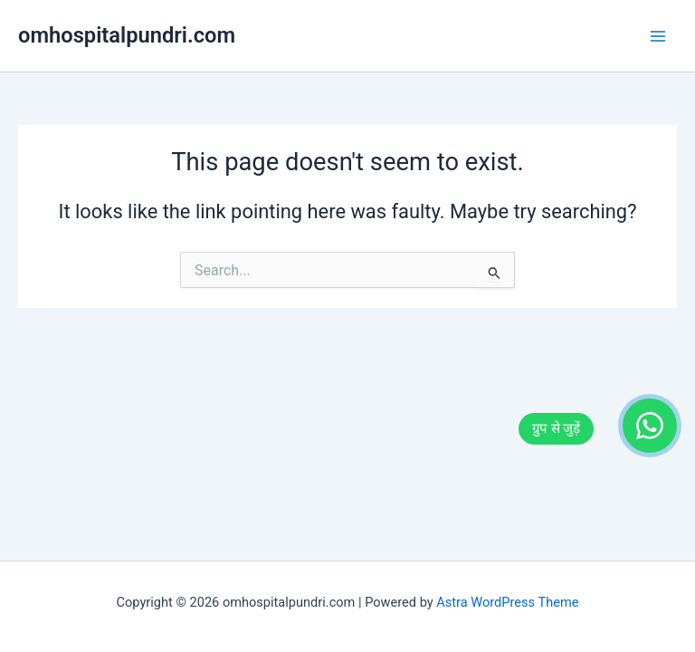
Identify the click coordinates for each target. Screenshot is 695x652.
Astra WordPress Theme (507, 602)
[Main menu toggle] (658, 36)
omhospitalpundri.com (126, 35)
